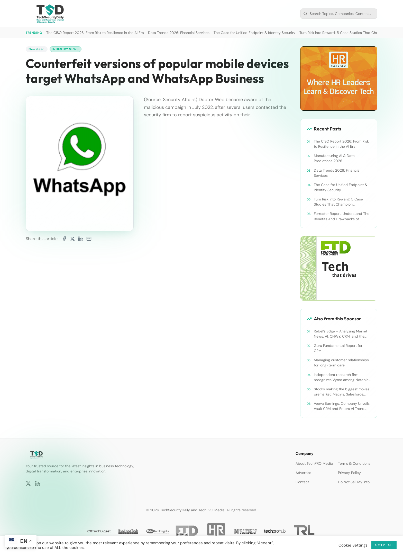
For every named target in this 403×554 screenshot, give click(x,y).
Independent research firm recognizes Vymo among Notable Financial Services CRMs (341, 377)
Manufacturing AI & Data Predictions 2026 (334, 158)
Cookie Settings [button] (353, 545)
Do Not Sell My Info (354, 482)
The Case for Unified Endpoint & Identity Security (254, 32)
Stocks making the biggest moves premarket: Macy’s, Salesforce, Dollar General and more (341, 392)
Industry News (65, 49)
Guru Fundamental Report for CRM (338, 348)
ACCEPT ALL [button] (383, 545)
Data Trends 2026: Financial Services (178, 32)
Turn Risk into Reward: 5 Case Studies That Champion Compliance (338, 202)
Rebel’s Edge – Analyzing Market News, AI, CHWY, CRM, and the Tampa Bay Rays (340, 334)
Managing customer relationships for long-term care (341, 362)
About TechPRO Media (314, 463)
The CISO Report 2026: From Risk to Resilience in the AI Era (95, 32)
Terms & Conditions (354, 463)
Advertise (303, 472)
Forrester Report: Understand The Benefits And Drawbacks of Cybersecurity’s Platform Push (341, 216)
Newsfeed (37, 49)
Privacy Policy (349, 472)
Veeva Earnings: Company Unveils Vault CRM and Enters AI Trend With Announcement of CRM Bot (342, 406)
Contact (302, 482)
